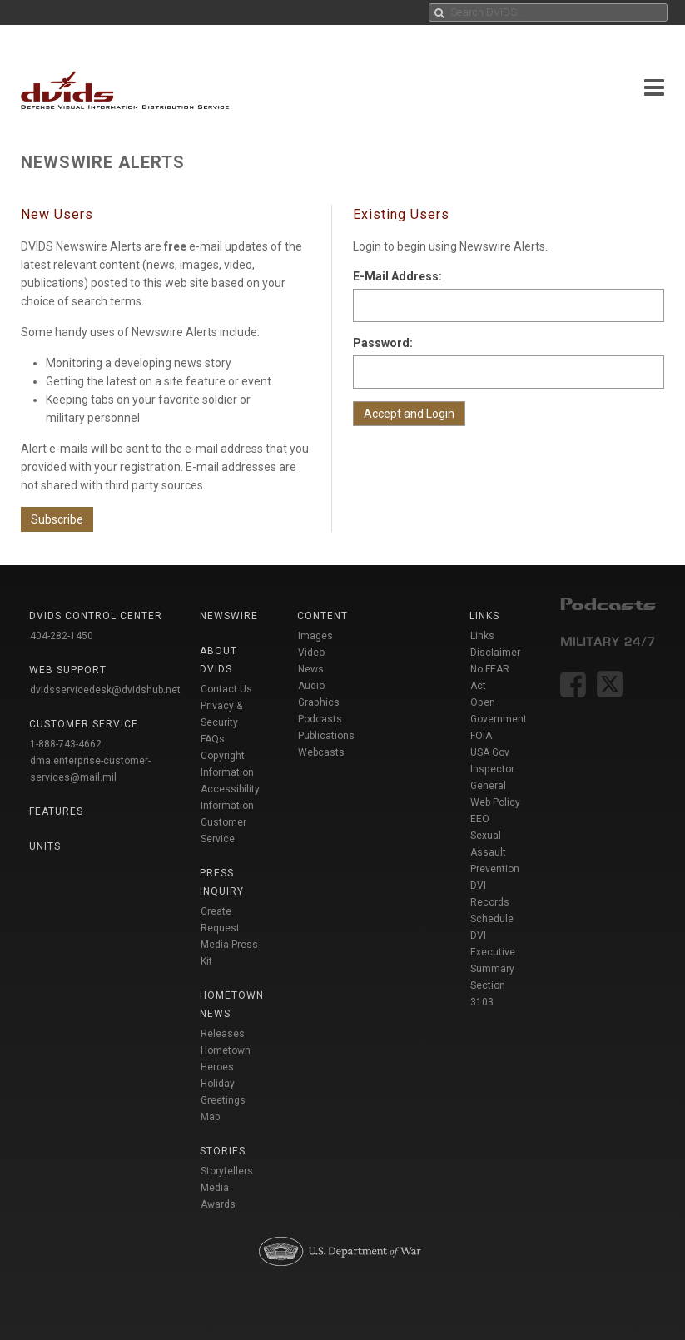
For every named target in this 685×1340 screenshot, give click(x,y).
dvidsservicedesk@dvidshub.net (105, 690)
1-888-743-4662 (66, 744)
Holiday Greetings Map (223, 1100)
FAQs (213, 739)
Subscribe (57, 519)
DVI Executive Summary (492, 952)
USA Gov (489, 752)
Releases (223, 1034)
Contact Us (226, 689)
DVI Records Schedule (492, 902)
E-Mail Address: (397, 276)
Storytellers (227, 1171)
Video (311, 652)
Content (322, 616)
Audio (311, 686)
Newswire (229, 616)
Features (56, 811)
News (311, 669)
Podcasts (320, 719)
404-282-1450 (61, 636)
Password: (383, 343)
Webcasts (321, 752)
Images (315, 636)
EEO (479, 819)
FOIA (481, 736)
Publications (326, 736)
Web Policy (495, 802)
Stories (223, 1151)
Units (45, 846)
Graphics (319, 702)
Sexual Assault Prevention (494, 852)
